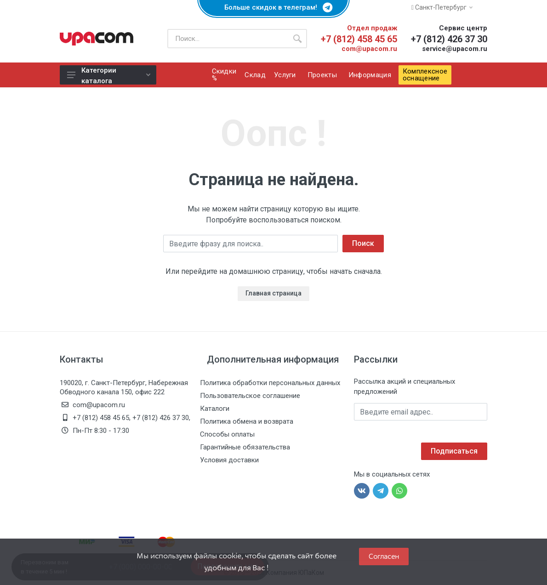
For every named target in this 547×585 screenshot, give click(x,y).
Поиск (363, 243)
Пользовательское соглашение (250, 396)
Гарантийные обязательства (245, 447)
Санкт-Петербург (442, 7)
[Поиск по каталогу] (227, 38)
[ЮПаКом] (96, 38)
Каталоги (214, 408)
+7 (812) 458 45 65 (359, 39)
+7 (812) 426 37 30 (449, 39)
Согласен (384, 556)
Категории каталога (108, 75)
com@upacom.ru (369, 49)
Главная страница (273, 293)
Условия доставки (229, 460)
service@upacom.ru (454, 49)
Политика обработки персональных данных (270, 383)
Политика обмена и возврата (246, 421)
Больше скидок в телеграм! (273, 7)
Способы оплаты (227, 434)
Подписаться (454, 451)
